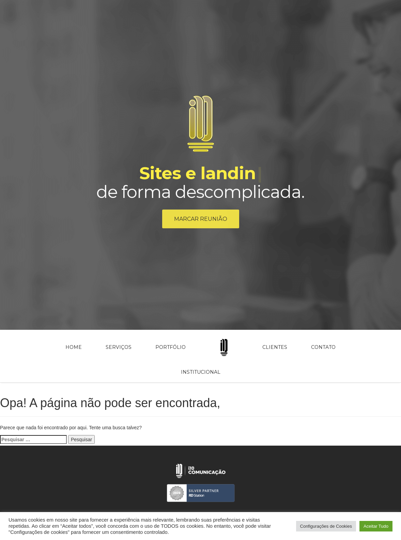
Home (73, 347)
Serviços (119, 347)
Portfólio (170, 347)
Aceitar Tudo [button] (376, 526)
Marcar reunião (200, 220)
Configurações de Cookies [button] (326, 526)
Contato (323, 347)
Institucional (200, 372)
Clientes (274, 347)
